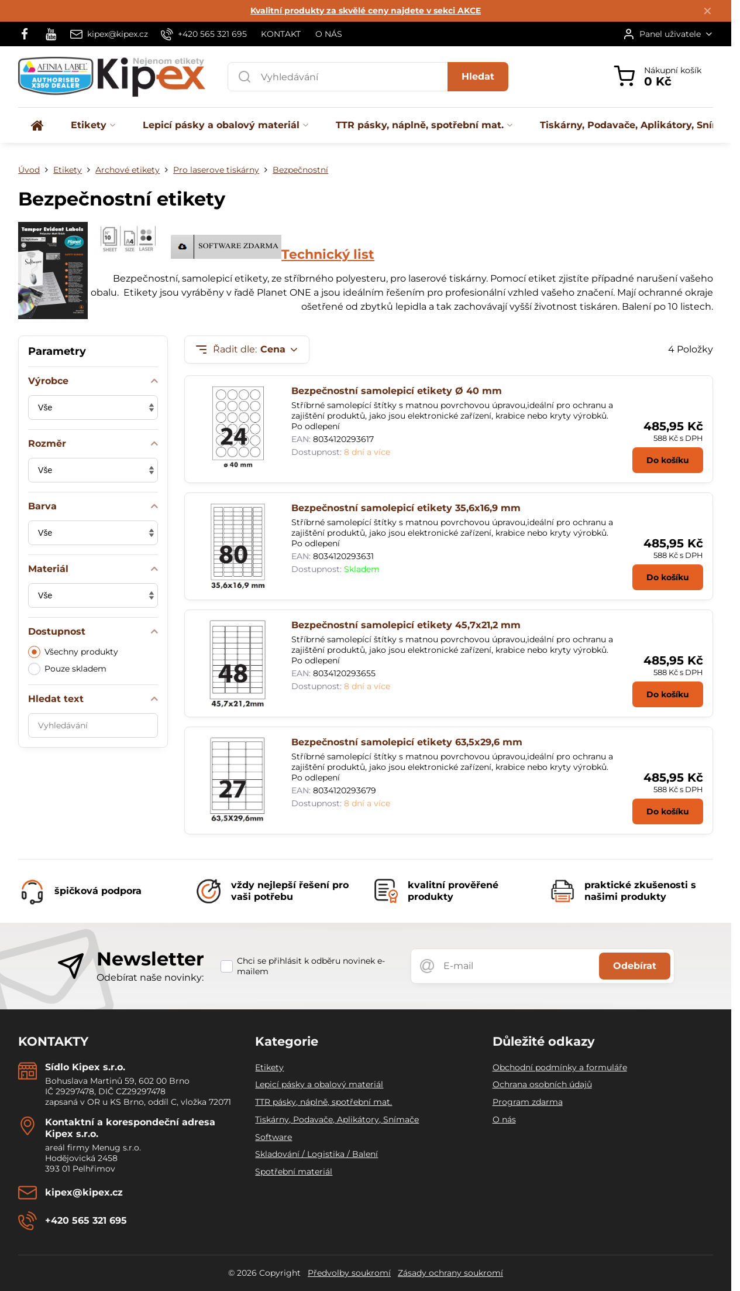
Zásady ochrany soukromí (450, 1273)
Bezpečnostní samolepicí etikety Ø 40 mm (396, 390)
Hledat (478, 76)
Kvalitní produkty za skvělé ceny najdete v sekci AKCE (365, 10)
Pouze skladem (67, 669)
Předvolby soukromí (349, 1273)
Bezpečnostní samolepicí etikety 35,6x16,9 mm (406, 507)
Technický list (327, 254)
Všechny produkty (73, 652)
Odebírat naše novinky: (150, 977)
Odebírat (634, 965)
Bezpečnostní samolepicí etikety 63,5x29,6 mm (406, 742)
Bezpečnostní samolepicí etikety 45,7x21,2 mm (406, 625)
